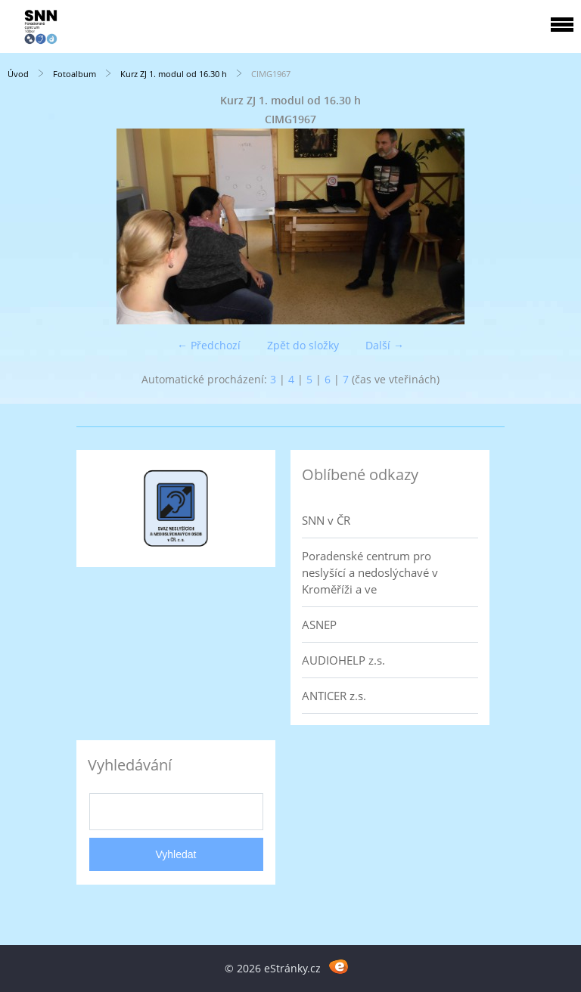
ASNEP (319, 624)
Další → (384, 345)
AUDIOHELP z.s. (343, 660)
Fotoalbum (74, 73)
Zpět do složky (303, 345)
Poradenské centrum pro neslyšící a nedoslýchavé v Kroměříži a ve (370, 572)
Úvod (18, 73)
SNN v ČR (326, 520)
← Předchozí (209, 345)
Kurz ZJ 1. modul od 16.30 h (173, 73)
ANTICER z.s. (334, 695)
